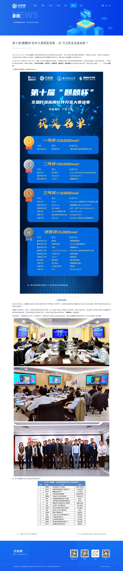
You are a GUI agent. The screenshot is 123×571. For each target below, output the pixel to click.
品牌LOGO (107, 566)
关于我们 (102, 566)
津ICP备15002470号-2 (40, 566)
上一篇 (27, 534)
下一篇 (91, 534)
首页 (35, 5)
